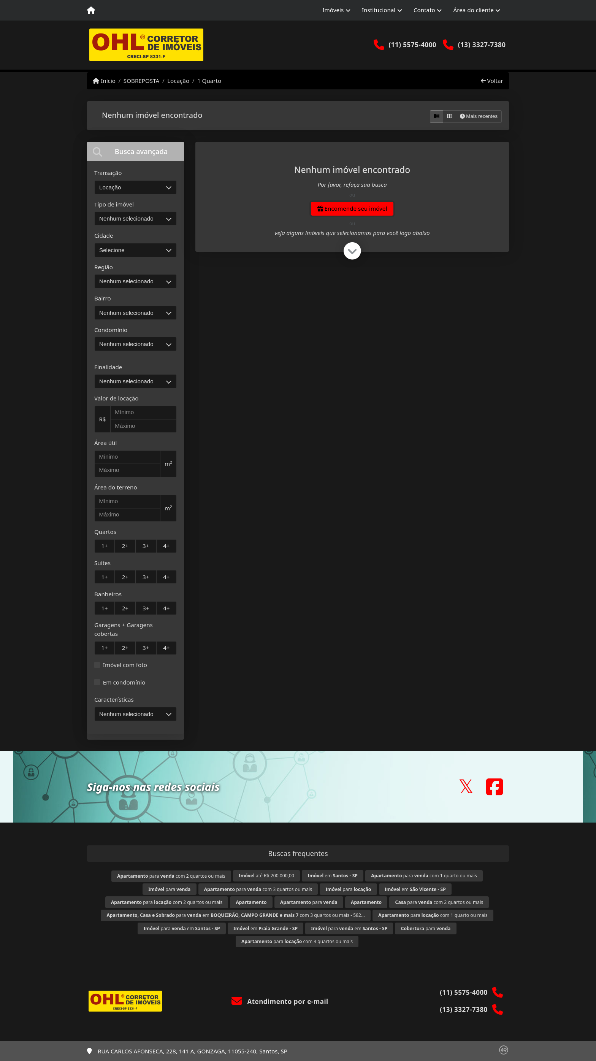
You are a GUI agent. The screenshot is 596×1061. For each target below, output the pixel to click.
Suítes (102, 563)
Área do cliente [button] (473, 10)
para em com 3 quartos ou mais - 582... (235, 915)
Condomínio (110, 330)
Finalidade (108, 367)
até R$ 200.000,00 (266, 875)
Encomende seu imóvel (352, 208)
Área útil (105, 442)
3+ (146, 546)
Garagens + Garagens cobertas (123, 629)
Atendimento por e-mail (279, 1001)
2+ (125, 546)
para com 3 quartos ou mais (258, 889)
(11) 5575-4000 (412, 44)
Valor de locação (116, 398)
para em (182, 928)
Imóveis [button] (333, 10)
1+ (104, 546)
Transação (108, 172)
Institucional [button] (378, 10)
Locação (178, 80)
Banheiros (108, 594)
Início (104, 80)
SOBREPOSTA (141, 80)
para (169, 889)
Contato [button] (424, 10)
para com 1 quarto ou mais (424, 875)
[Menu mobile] (91, 10)
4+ (166, 546)
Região (103, 267)
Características (114, 699)
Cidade (103, 235)
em (333, 875)
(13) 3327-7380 (482, 44)
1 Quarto (209, 80)
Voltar (492, 80)
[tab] (135, 151)
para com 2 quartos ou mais (171, 876)
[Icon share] (466, 786)
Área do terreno (115, 487)
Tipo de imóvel (114, 204)
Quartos (105, 531)
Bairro (102, 298)
